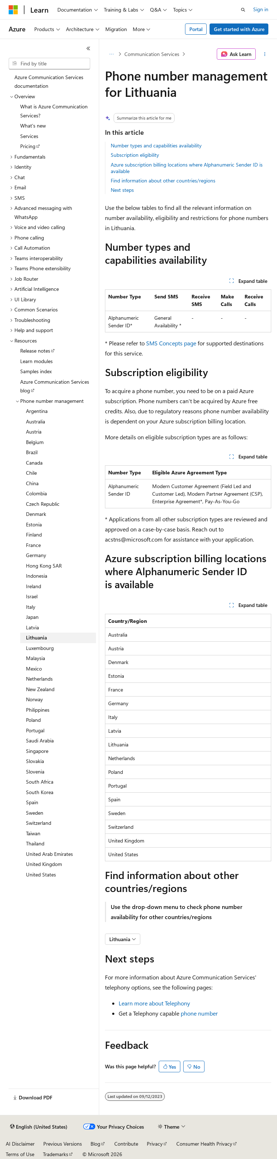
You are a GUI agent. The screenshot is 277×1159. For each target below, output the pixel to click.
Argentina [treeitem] (37, 411)
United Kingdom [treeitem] (44, 864)
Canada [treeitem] (34, 462)
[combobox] (49, 63)
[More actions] (265, 54)
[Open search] (243, 9)
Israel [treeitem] (32, 596)
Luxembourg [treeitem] (40, 648)
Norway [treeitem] (34, 699)
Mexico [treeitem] (34, 668)
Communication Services (151, 54)
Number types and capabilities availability (156, 145)
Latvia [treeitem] (32, 627)
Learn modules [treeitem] (36, 361)
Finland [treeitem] (34, 534)
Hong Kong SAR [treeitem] (44, 565)
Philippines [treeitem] (37, 709)
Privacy (155, 1143)
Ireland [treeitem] (33, 586)
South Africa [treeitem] (39, 781)
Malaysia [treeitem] (35, 658)
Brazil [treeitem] (32, 452)
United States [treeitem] (41, 874)
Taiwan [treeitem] (33, 833)
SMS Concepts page (171, 343)
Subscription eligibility (135, 154)
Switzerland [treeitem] (38, 822)
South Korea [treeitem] (39, 792)
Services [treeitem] (29, 136)
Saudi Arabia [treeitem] (40, 740)
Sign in (260, 9)
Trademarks (55, 1154)
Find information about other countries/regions (163, 180)
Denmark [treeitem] (36, 513)
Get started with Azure (239, 29)
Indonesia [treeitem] (36, 575)
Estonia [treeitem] (34, 524)
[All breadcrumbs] (111, 54)
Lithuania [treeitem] (36, 637)
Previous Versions (62, 1143)
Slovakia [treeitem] (35, 761)
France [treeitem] (33, 545)
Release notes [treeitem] (35, 350)
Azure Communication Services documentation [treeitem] (48, 82)
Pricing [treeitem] (27, 146)
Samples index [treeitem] (36, 371)
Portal (196, 29)
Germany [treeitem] (36, 555)
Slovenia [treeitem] (35, 771)
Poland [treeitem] (33, 719)
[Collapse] (88, 48)
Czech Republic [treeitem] (43, 503)
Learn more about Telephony (154, 1003)
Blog (95, 1143)
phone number (199, 1013)
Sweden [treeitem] (34, 812)
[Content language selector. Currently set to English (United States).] (39, 1127)
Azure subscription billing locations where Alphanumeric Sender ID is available (187, 168)
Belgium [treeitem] (35, 442)
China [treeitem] (32, 483)
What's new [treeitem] (33, 125)
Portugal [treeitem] (35, 730)
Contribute (126, 1143)
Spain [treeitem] (32, 802)
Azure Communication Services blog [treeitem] (54, 386)
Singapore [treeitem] (37, 750)
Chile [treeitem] (31, 472)
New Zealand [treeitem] (40, 689)
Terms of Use (20, 1154)
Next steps (122, 189)
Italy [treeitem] (30, 606)
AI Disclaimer (20, 1143)
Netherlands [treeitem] (39, 678)
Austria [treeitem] (33, 431)
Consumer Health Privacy (204, 1143)
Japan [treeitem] (32, 616)
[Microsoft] (13, 9)
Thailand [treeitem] (35, 843)
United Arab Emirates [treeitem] (49, 853)
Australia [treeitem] (35, 421)
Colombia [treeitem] (36, 493)
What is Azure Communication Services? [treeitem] (54, 111)
